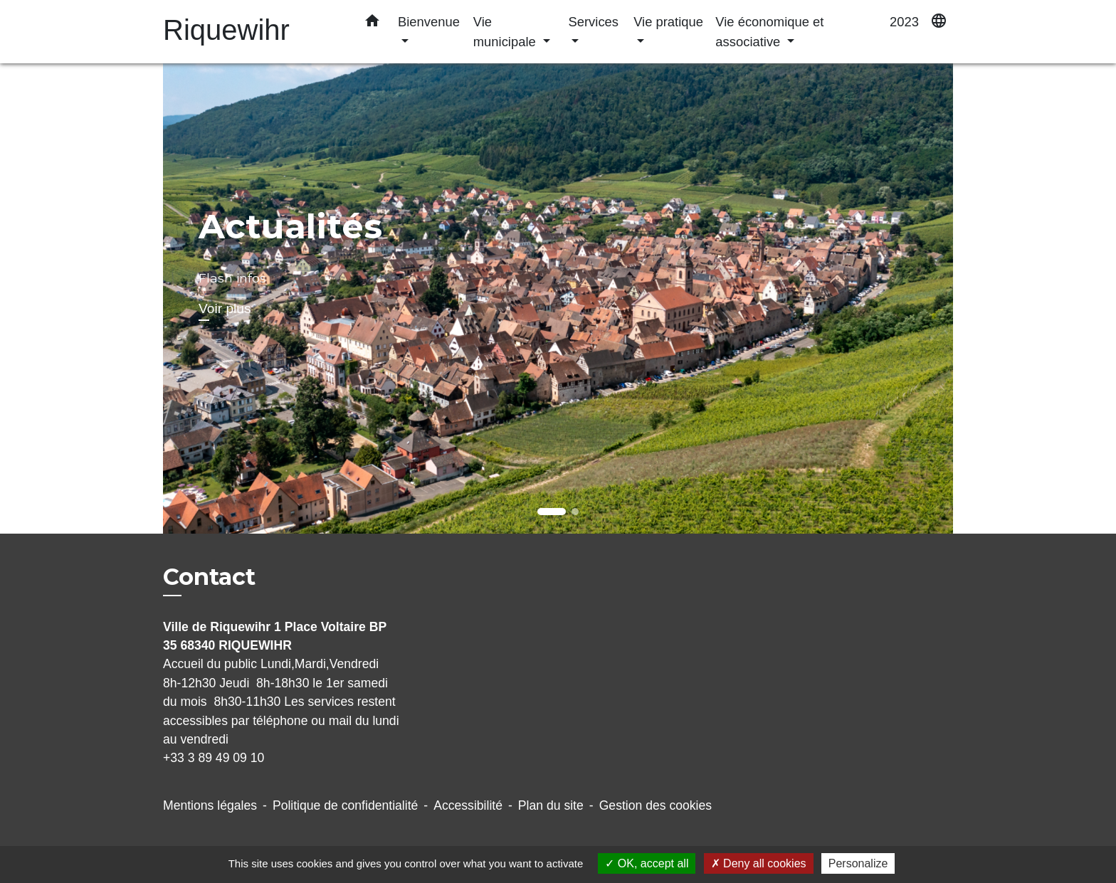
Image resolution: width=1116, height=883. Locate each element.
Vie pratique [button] (668, 21)
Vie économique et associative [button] (769, 31)
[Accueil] (252, 31)
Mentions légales (210, 805)
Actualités (290, 226)
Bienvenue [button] (429, 21)
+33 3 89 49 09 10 (213, 758)
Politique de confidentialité (345, 805)
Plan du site (551, 805)
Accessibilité (467, 805)
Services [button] (593, 21)
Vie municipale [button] (506, 31)
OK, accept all (646, 863)
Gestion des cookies (655, 805)
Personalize (858, 863)
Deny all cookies (758, 863)
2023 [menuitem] (904, 21)
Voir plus (225, 308)
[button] (372, 23)
